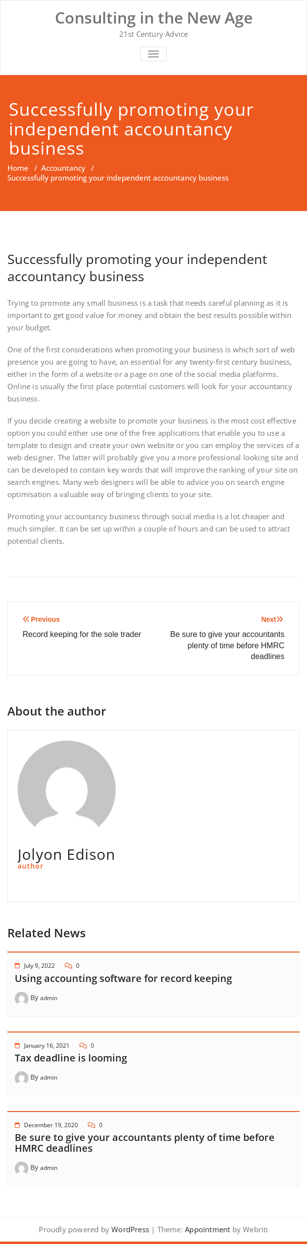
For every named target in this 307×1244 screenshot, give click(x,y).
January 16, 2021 (47, 1045)
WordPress (130, 1229)
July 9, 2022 (39, 965)
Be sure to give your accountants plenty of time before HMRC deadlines (145, 1143)
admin (48, 998)
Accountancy (63, 168)
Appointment (206, 1229)
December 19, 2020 (51, 1125)
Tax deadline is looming (71, 1057)
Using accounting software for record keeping (123, 978)
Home (17, 168)
